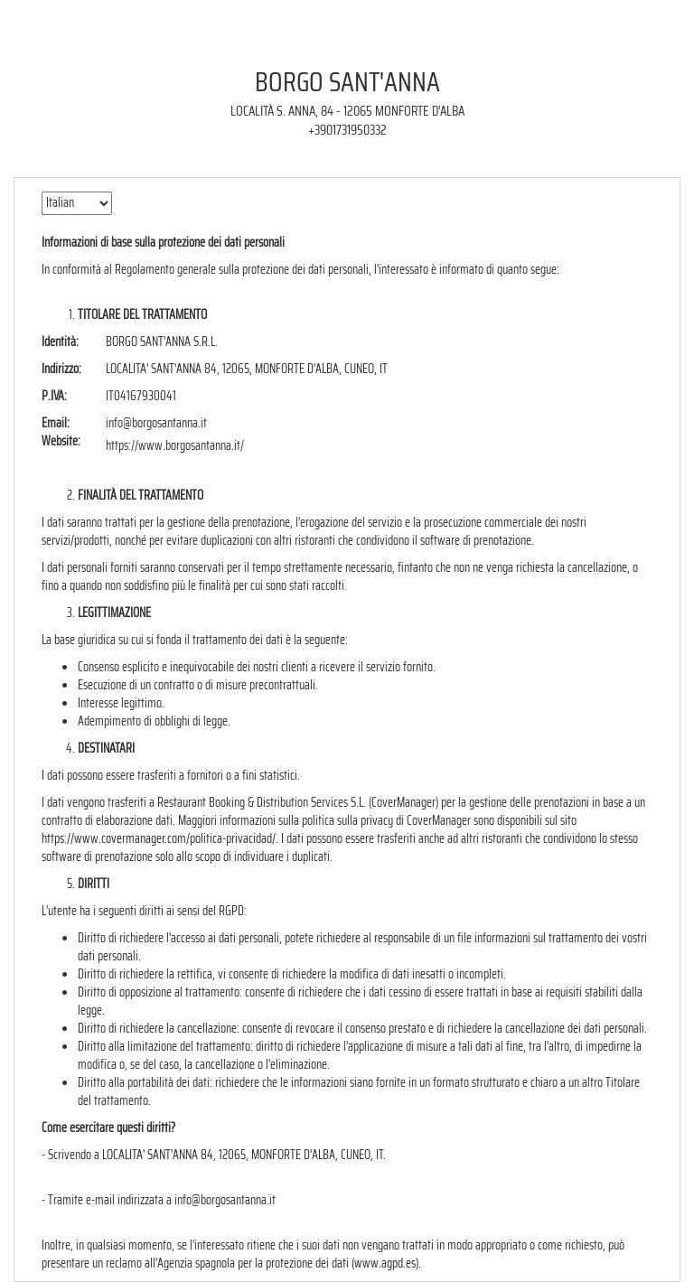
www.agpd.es (385, 1263)
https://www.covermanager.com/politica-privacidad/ (159, 838)
